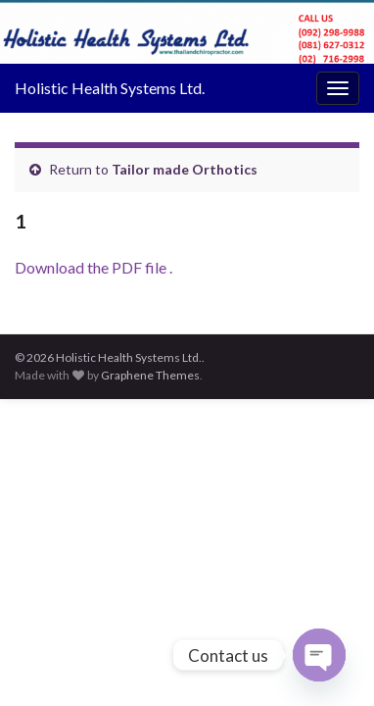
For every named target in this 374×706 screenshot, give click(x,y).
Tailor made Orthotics (184, 169)
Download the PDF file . (93, 267)
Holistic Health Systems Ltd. (110, 87)
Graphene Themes (150, 375)
